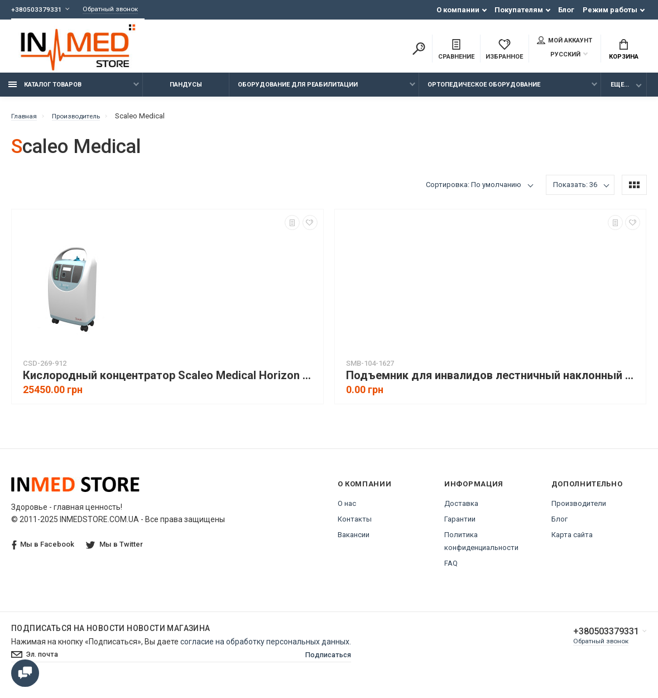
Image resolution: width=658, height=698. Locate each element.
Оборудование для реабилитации (298, 90)
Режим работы (610, 10)
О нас (347, 509)
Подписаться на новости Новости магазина (110, 634)
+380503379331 (36, 10)
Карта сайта (572, 541)
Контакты (355, 525)
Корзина (623, 50)
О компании (457, 10)
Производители (578, 509)
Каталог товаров (44, 90)
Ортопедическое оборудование (484, 90)
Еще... (620, 90)
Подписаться (325, 661)
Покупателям (518, 10)
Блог (566, 10)
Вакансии (353, 541)
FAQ (451, 569)
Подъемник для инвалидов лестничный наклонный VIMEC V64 (493, 381)
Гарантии (460, 525)
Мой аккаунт (564, 41)
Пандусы (186, 90)
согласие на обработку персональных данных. (265, 647)
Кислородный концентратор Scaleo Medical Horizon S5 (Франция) (170, 381)
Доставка (461, 509)
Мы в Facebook (43, 551)
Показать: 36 (575, 191)
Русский (558, 55)
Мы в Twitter (115, 550)
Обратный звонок (115, 10)
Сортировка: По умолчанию (473, 191)
